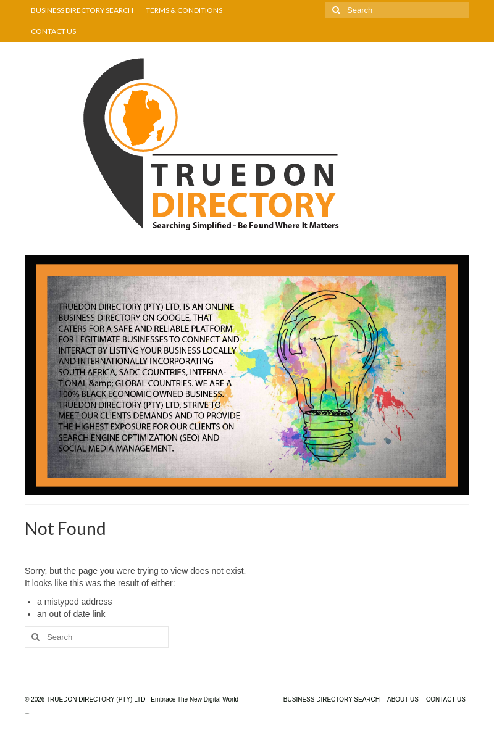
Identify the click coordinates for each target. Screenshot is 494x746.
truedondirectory (27, 713)
